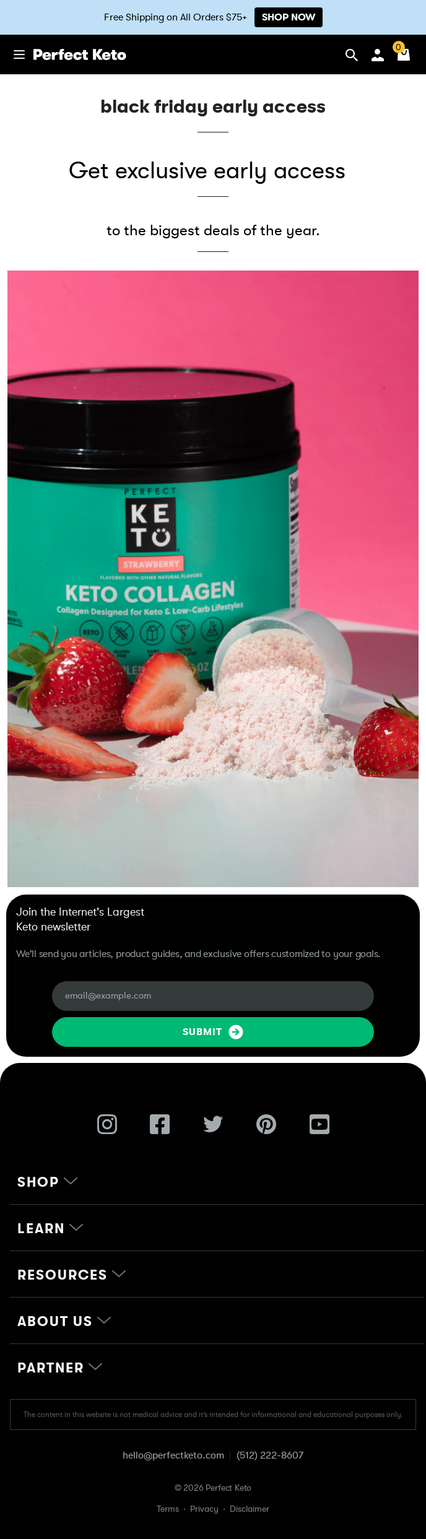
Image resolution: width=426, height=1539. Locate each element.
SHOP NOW (288, 17)
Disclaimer (249, 1509)
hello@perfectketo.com (173, 1455)
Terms (168, 1509)
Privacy (204, 1509)
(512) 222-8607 (270, 1455)
